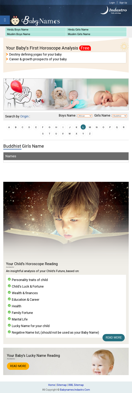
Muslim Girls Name (79, 34)
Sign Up (123, 2)
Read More (114, 337)
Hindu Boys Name (17, 29)
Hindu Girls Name (78, 29)
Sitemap (62, 384)
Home (51, 384)
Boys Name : (68, 115)
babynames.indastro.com (75, 389)
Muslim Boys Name (18, 34)
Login (112, 2)
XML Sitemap (76, 384)
